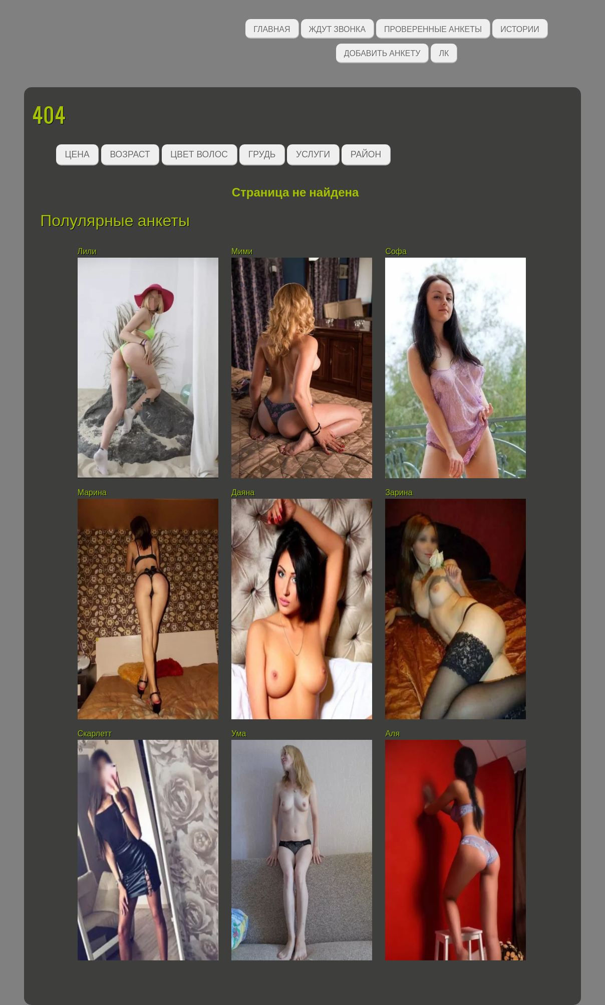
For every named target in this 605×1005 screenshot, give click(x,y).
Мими (241, 251)
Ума (238, 733)
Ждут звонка (337, 28)
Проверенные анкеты (433, 28)
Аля (392, 733)
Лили (87, 251)
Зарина (398, 492)
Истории (519, 28)
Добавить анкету (382, 52)
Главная (271, 28)
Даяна (242, 492)
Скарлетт (95, 733)
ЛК (444, 52)
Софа (396, 251)
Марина (92, 492)
